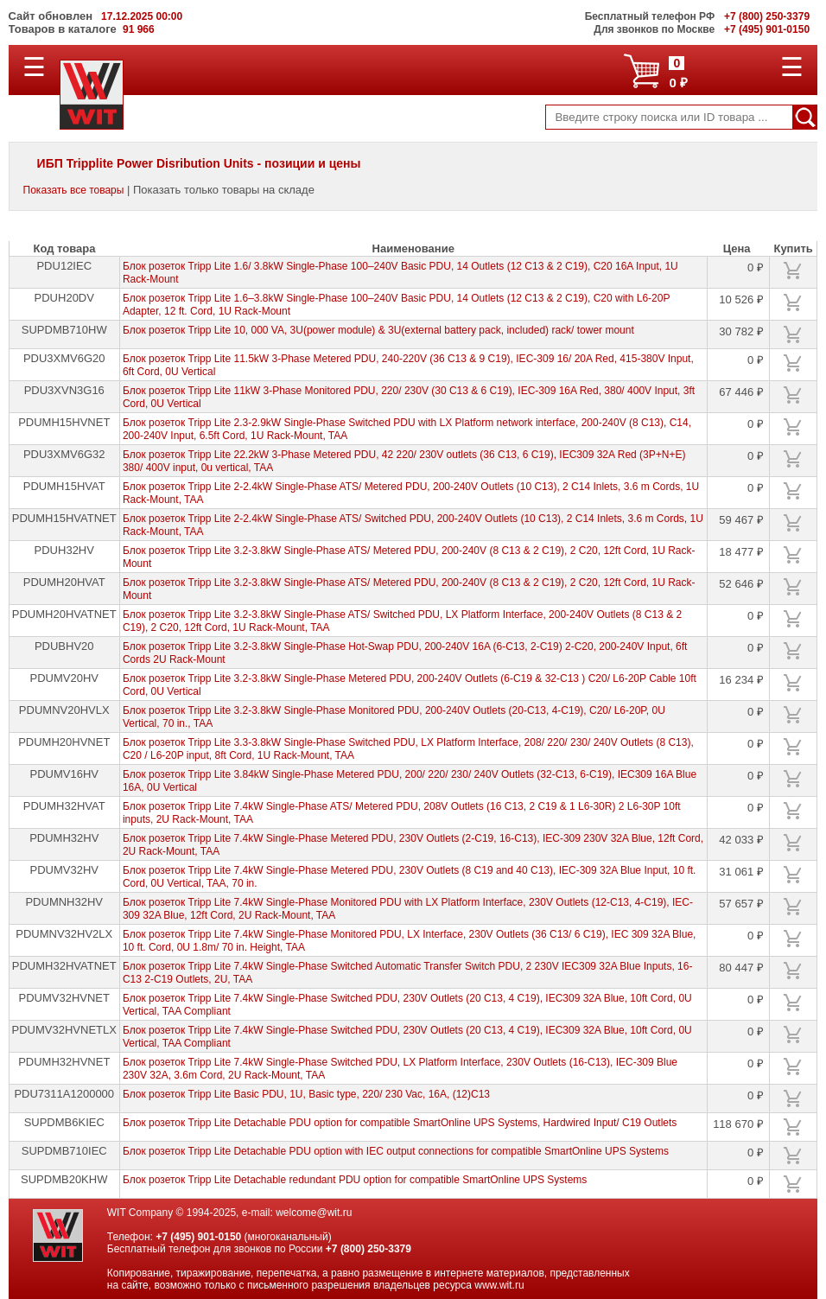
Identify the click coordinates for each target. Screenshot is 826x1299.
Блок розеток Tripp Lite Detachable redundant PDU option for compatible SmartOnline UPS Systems (355, 1180)
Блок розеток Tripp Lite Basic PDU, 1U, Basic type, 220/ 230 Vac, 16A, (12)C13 (306, 1094)
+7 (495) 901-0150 (198, 1237)
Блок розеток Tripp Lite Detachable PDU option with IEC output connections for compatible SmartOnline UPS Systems (396, 1151)
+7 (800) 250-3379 (368, 1249)
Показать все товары (73, 190)
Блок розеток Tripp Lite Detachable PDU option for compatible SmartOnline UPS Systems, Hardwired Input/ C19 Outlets (400, 1123)
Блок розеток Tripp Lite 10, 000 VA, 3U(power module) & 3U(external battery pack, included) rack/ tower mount (378, 330)
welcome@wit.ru (314, 1213)
